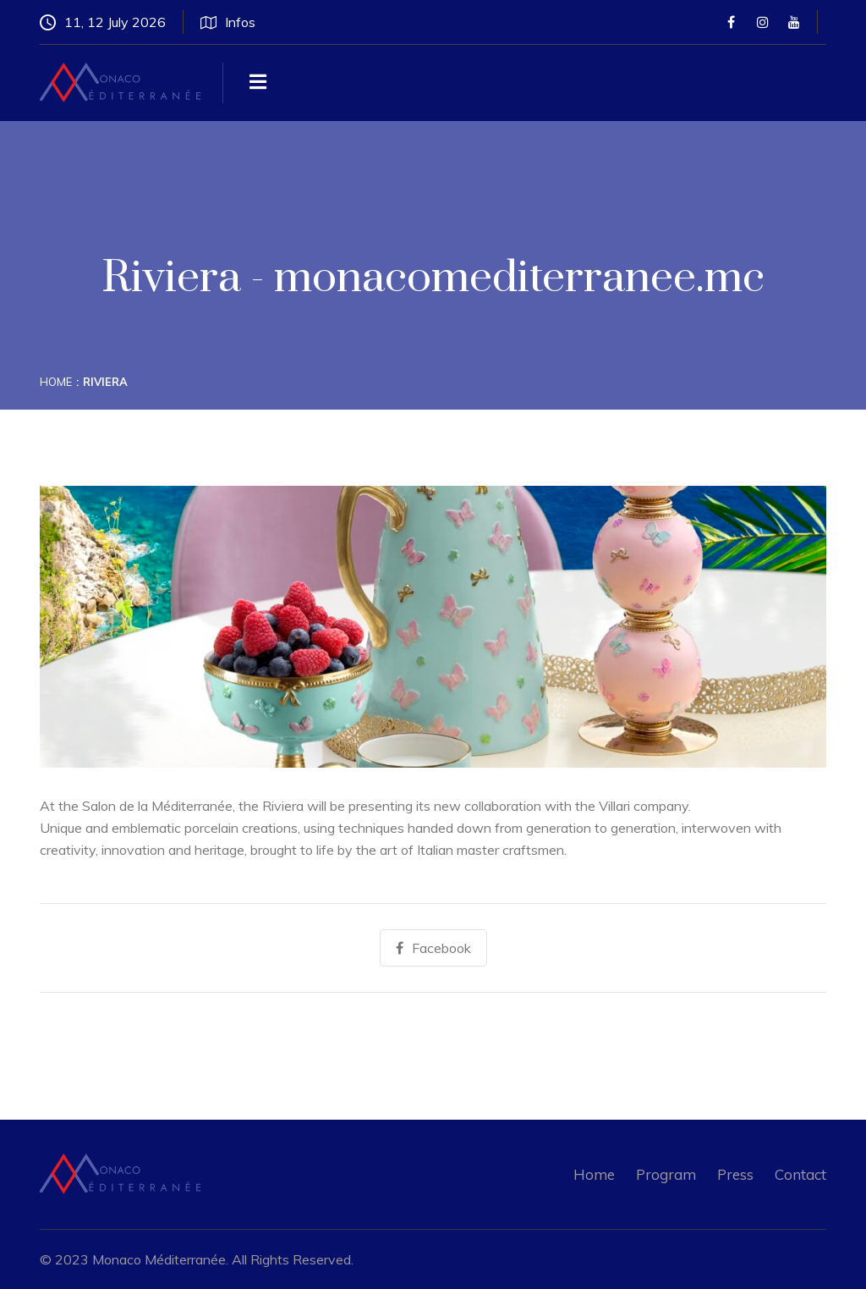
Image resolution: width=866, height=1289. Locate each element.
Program (666, 1174)
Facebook (433, 947)
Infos (227, 22)
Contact (800, 1174)
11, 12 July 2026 (103, 22)
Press (735, 1174)
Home (56, 381)
